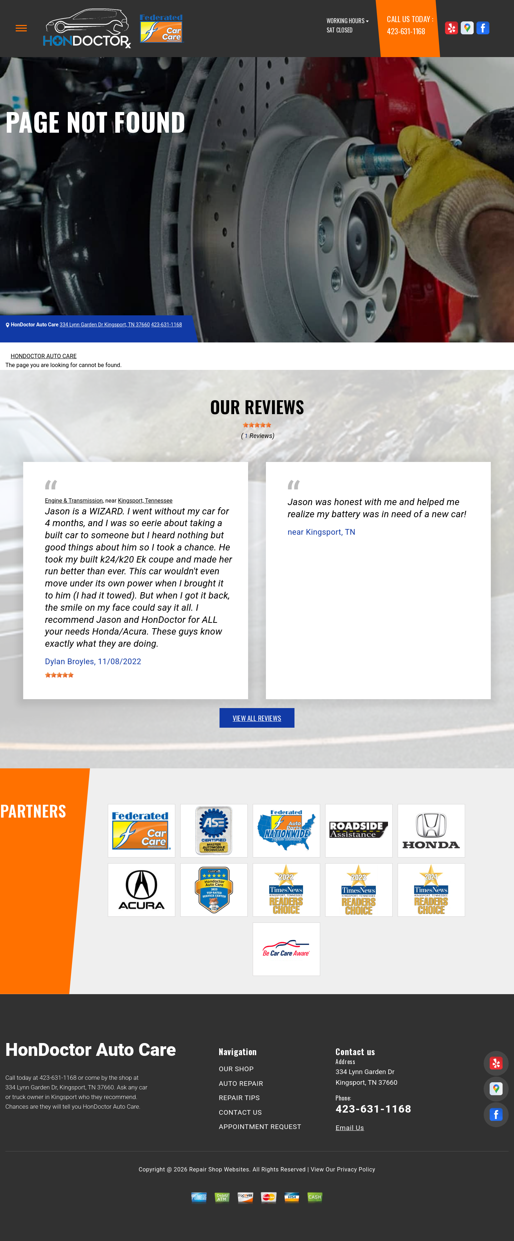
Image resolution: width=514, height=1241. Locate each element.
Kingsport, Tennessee (145, 500)
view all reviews (257, 718)
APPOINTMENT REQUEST (260, 1127)
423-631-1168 (406, 30)
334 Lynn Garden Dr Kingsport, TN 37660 (105, 324)
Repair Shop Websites (219, 1169)
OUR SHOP (236, 1069)
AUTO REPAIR (241, 1083)
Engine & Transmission (74, 500)
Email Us (350, 1127)
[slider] (257, 425)
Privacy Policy (356, 1169)
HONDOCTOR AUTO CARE (43, 356)
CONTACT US (240, 1112)
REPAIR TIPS (239, 1098)
